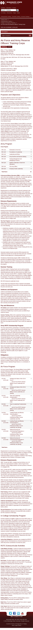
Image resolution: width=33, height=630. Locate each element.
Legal (16, 625)
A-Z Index (3, 12)
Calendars (8, 7)
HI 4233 (3, 181)
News (18, 12)
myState (3, 7)
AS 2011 (4, 395)
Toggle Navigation (6, 35)
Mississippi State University (13, 3)
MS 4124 (4, 168)
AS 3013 (4, 412)
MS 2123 (4, 156)
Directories (9, 12)
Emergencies (18, 623)
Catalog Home (4, 19)
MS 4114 (4, 166)
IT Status (25, 623)
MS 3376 (3, 281)
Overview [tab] (3, 46)
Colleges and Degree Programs (8, 22)
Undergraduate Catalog (6, 16)
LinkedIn (19, 613)
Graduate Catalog (16, 16)
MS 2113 (4, 154)
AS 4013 (4, 429)
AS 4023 (4, 438)
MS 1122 (4, 152)
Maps (14, 12)
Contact (14, 7)
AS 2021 (4, 404)
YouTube (22, 613)
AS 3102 (6, 414)
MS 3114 (4, 158)
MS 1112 (4, 149)
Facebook (15, 613)
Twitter (11, 613)
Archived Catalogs (25, 16)
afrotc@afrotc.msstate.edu (13, 536)
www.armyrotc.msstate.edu (7, 53)
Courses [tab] (9, 46)
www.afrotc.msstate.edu (6, 64)
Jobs (13, 625)
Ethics (19, 625)
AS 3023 (4, 421)
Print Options (4, 31)
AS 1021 (4, 387)
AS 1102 (6, 380)
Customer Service (10, 623)
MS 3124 (4, 162)
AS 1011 (4, 378)
